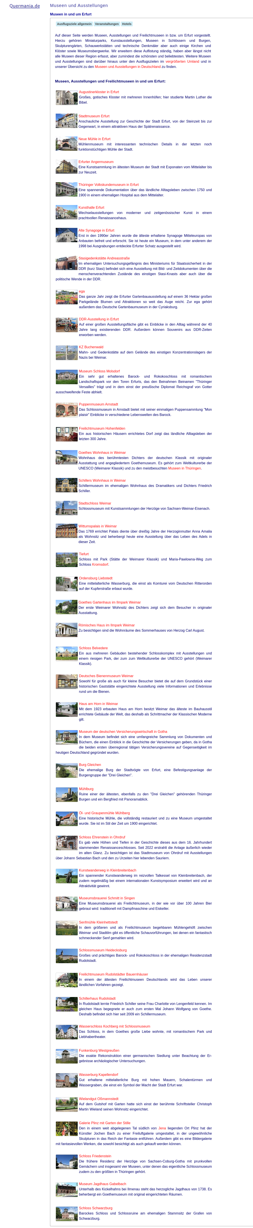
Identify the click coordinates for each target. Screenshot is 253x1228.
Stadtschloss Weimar (95, 503)
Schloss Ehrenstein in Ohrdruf (102, 837)
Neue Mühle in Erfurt (95, 139)
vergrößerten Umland (182, 61)
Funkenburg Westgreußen (99, 1050)
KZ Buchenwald (91, 347)
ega (82, 291)
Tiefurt (84, 554)
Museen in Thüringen (184, 468)
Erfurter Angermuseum (96, 162)
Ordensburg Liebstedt (95, 578)
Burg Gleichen (90, 765)
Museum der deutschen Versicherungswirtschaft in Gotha (123, 731)
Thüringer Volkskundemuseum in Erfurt (109, 185)
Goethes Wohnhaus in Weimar (102, 452)
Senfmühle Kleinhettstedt (98, 922)
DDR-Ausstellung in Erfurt (99, 319)
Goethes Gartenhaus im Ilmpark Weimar (110, 602)
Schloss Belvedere (93, 648)
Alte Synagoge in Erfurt (96, 230)
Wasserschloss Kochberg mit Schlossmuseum (114, 1026)
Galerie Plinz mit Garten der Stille (105, 1123)
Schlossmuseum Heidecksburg (103, 950)
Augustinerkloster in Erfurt (99, 92)
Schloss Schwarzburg (95, 1208)
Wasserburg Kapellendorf (98, 1075)
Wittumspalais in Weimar (98, 526)
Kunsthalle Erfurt (91, 207)
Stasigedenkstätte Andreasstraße (104, 258)
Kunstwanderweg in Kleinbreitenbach (107, 870)
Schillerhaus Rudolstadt (97, 998)
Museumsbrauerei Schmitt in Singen (107, 898)
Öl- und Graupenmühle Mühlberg (104, 813)
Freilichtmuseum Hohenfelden (102, 428)
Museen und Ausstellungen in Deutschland (128, 67)
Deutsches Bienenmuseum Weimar (106, 676)
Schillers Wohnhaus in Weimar (102, 480)
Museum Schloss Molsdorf (99, 371)
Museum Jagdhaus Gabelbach (102, 1184)
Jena (162, 1128)
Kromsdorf (100, 564)
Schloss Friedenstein (95, 1156)
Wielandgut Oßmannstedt (98, 1099)
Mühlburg (86, 789)
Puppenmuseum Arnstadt (98, 404)
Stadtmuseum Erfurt (94, 116)
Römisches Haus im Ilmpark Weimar (107, 625)
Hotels (126, 24)
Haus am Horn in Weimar (98, 704)
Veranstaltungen (107, 24)
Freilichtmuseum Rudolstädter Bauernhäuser (113, 974)
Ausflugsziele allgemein (74, 24)
